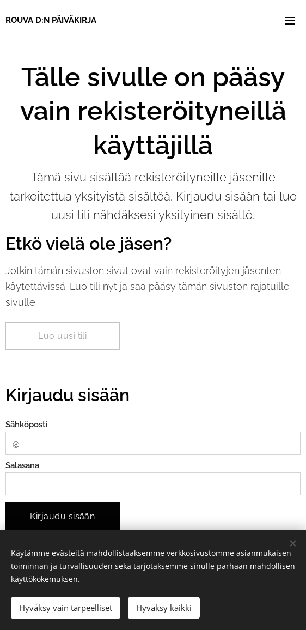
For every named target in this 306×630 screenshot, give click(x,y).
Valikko (290, 20)
